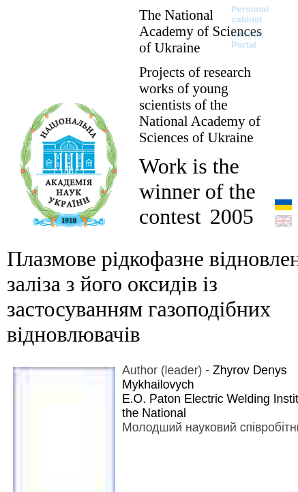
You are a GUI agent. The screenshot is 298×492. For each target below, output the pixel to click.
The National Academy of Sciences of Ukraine (200, 31)
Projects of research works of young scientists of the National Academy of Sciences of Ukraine (199, 104)
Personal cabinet (250, 14)
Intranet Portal (247, 39)
